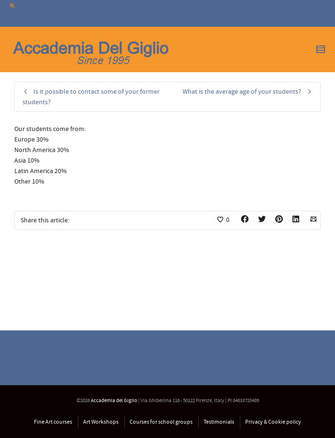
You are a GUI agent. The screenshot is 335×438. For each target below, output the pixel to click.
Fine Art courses (53, 422)
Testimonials (219, 422)
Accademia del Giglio (114, 400)
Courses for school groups (161, 422)
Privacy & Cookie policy (273, 422)
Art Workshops (101, 422)
